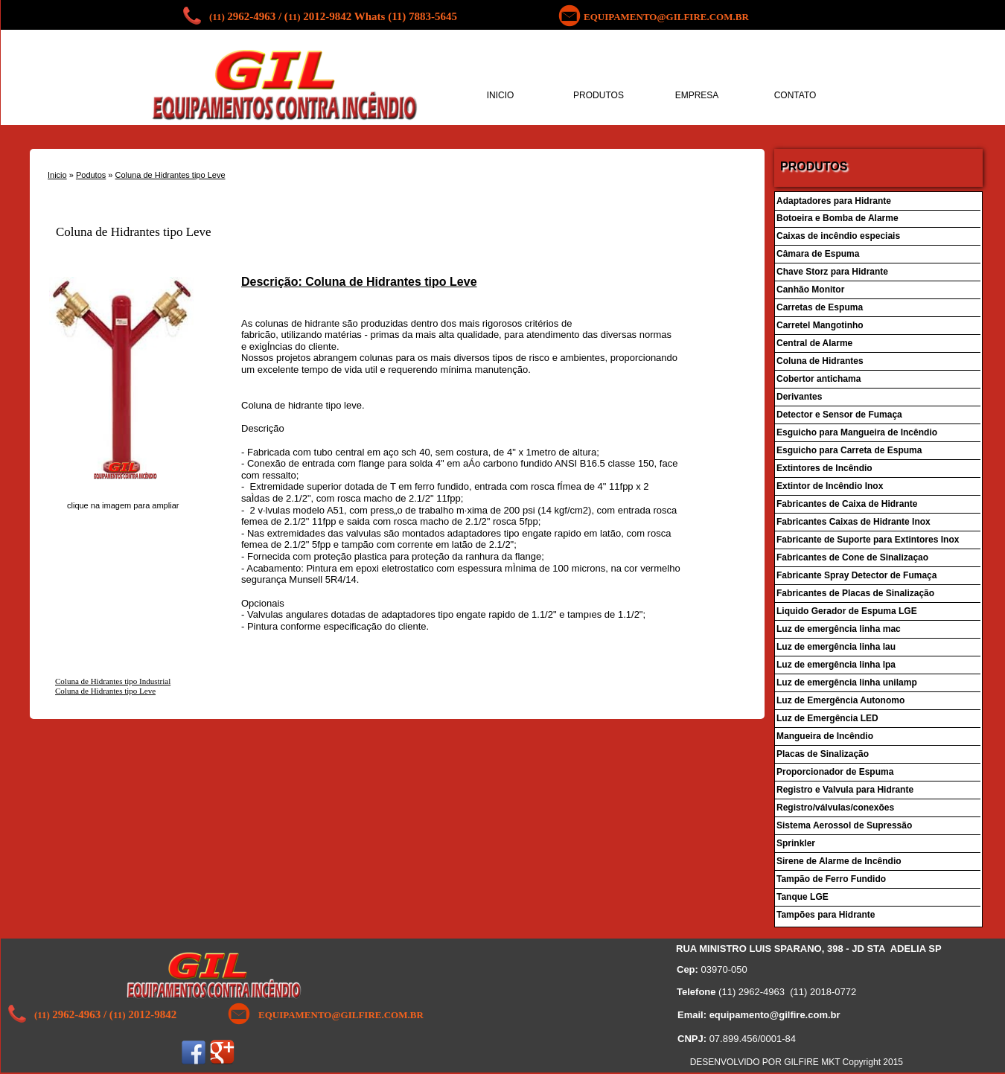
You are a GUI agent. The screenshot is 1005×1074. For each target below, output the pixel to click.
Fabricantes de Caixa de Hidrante (848, 504)
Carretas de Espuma (819, 307)
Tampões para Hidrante (825, 915)
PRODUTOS (598, 95)
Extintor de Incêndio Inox (829, 486)
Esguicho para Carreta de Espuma (849, 450)
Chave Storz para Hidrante (832, 271)
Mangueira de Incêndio (824, 736)
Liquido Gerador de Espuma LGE (846, 611)
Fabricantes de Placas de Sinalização (855, 593)
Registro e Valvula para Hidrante (846, 789)
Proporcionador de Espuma (834, 772)
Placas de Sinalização (822, 754)
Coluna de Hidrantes (820, 361)
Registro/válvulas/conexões (835, 807)
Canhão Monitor (811, 289)
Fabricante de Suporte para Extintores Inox (867, 539)
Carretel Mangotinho (820, 325)
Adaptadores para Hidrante (833, 201)
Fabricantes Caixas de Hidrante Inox (853, 522)
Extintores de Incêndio (824, 468)
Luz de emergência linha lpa (836, 664)
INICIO (500, 95)
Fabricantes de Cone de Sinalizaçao (852, 557)
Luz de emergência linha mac (838, 629)
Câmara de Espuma (817, 254)
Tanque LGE (802, 897)
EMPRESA (697, 95)
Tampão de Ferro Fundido (831, 879)
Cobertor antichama (818, 379)
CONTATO (795, 95)
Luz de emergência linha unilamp (846, 682)
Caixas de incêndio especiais (838, 236)
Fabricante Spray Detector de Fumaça (856, 575)
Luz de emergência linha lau (836, 647)
